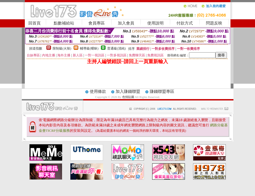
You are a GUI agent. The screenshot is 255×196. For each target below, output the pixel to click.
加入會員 (126, 23)
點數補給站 (64, 23)
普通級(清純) (116, 48)
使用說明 (155, 23)
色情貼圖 (128, 97)
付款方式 (184, 23)
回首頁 (34, 23)
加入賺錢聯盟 (128, 91)
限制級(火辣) (62, 48)
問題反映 (214, 23)
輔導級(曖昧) (89, 48)
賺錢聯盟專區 (162, 91)
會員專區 (96, 23)
